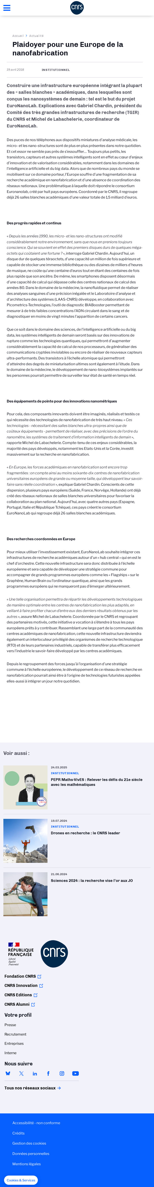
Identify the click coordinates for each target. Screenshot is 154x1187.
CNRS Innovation (21, 985)
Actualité (36, 35)
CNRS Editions (18, 994)
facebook (48, 1073)
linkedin (35, 1073)
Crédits (18, 1133)
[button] (21, 1180)
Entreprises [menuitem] (14, 1043)
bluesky (8, 1073)
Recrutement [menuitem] (15, 1034)
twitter (21, 1073)
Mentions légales (26, 1164)
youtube (75, 1073)
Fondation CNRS (20, 976)
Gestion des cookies (29, 1143)
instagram (62, 1073)
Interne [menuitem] (10, 1053)
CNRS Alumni (17, 1004)
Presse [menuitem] (10, 1025)
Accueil (18, 35)
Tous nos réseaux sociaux (22, 1088)
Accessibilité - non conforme (36, 1123)
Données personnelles (30, 1154)
